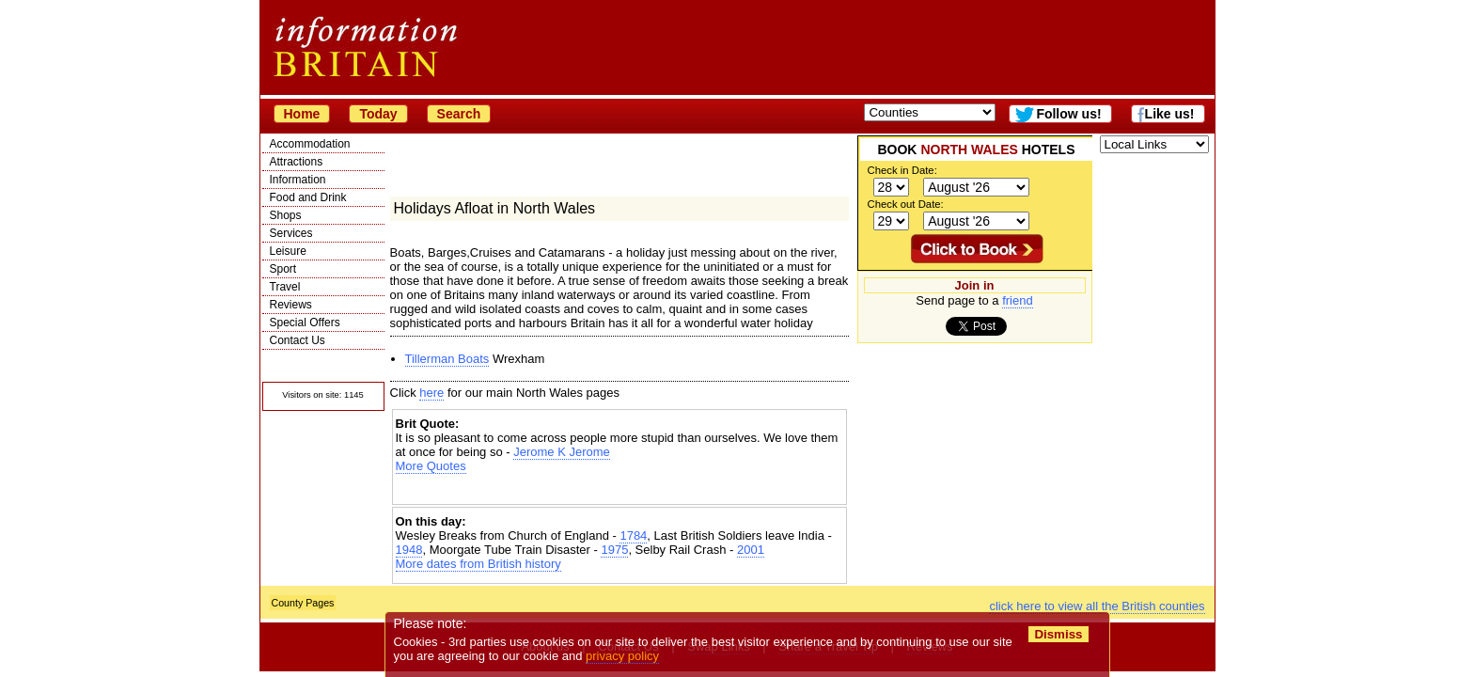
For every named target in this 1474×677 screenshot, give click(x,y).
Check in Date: (902, 170)
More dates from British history (478, 564)
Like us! (1170, 113)
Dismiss (1059, 634)
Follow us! (1068, 113)
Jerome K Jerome (561, 452)
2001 (750, 550)
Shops (286, 215)
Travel (285, 286)
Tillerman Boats (447, 359)
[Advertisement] (619, 489)
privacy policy (623, 656)
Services (291, 233)
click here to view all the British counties (1096, 606)
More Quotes (431, 466)
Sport (283, 269)
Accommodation (310, 143)
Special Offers (305, 322)
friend (1017, 300)
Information (298, 179)
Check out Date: (906, 204)
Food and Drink (308, 197)
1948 (409, 550)
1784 (633, 535)
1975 (614, 550)
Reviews (291, 304)
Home (302, 113)
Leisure (288, 251)
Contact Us (297, 340)
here (431, 393)
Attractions (296, 161)
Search (459, 113)
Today (378, 113)
